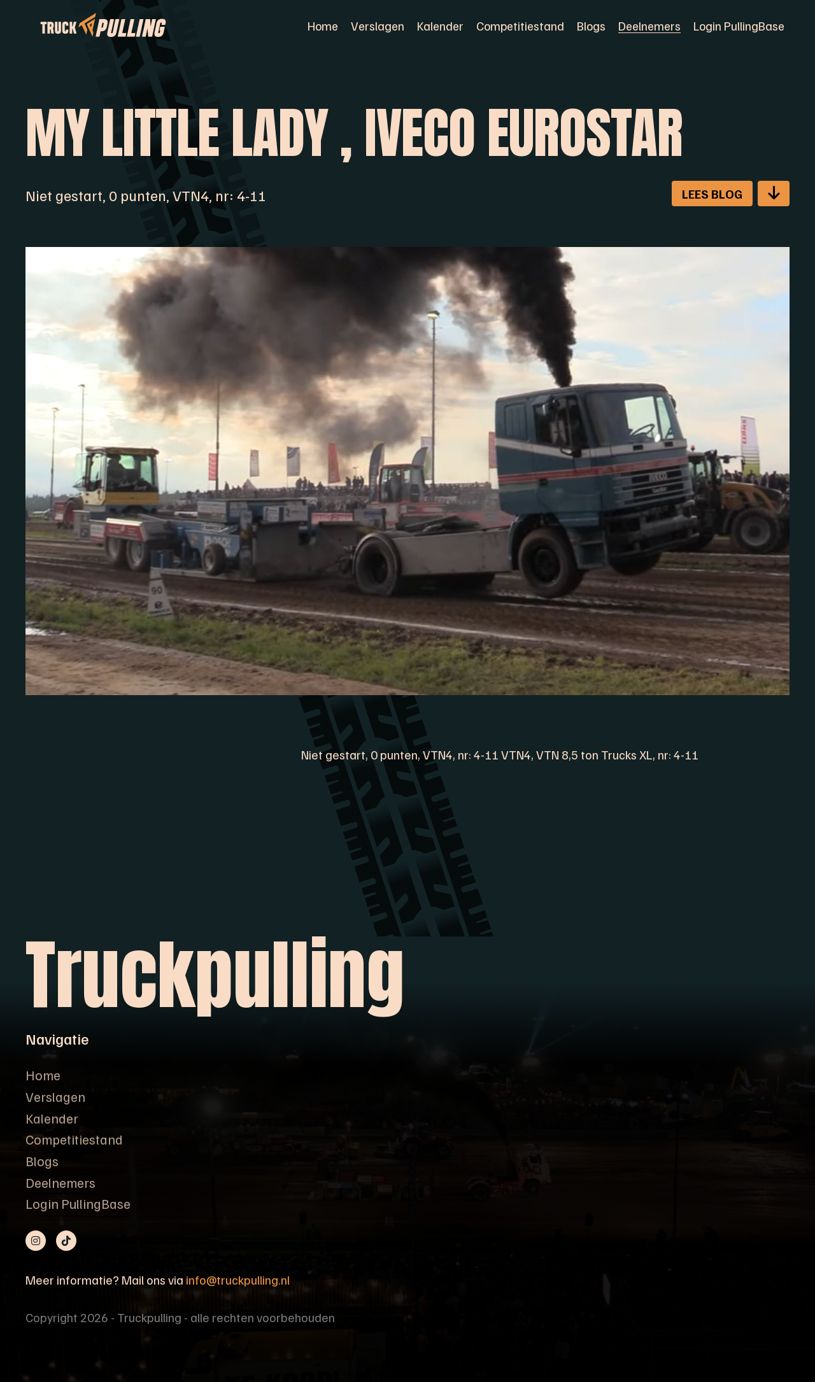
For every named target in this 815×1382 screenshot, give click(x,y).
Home (323, 25)
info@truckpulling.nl (238, 1279)
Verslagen (377, 25)
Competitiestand (520, 25)
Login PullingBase (738, 25)
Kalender (440, 25)
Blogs (591, 25)
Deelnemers (649, 25)
